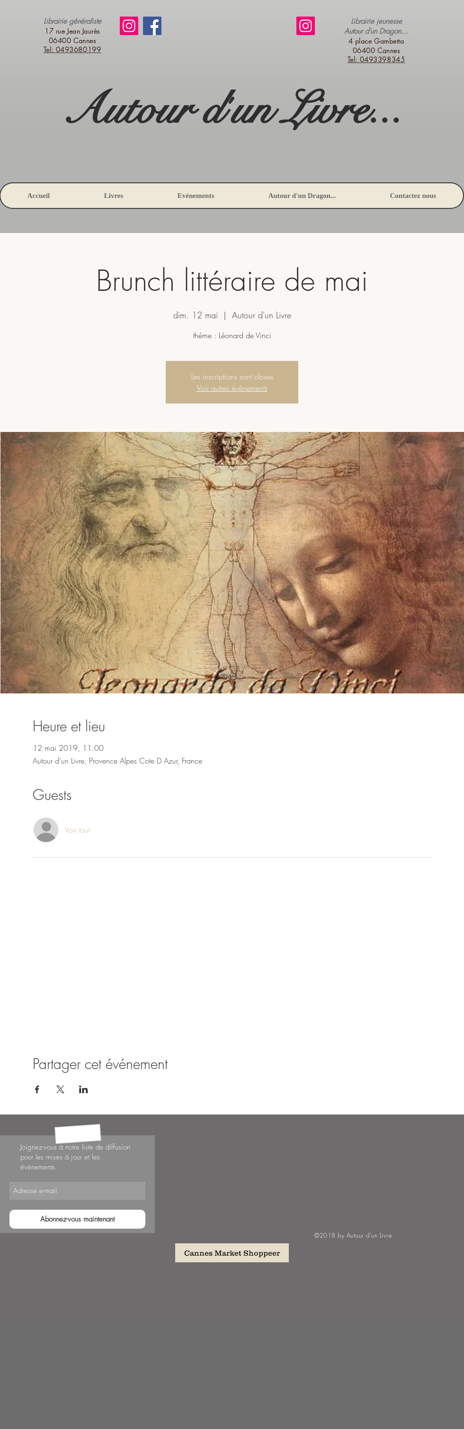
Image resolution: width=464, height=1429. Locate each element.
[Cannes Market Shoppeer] (232, 1252)
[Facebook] (152, 26)
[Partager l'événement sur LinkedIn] (83, 1089)
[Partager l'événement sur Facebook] (37, 1089)
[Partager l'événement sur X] (60, 1089)
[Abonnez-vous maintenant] (77, 1219)
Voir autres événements (232, 388)
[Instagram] (129, 26)
